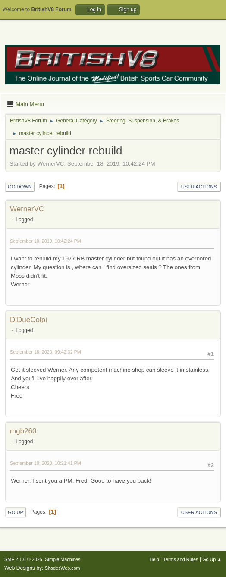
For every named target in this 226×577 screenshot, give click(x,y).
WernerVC (27, 209)
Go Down (20, 186)
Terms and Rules (180, 559)
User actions (199, 186)
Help (154, 559)
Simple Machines (62, 559)
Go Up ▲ (212, 559)
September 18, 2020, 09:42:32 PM (45, 351)
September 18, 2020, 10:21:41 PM (45, 463)
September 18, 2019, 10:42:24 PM (45, 241)
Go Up (15, 512)
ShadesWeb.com (62, 568)
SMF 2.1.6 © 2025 (23, 559)
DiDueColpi (28, 320)
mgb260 (23, 431)
